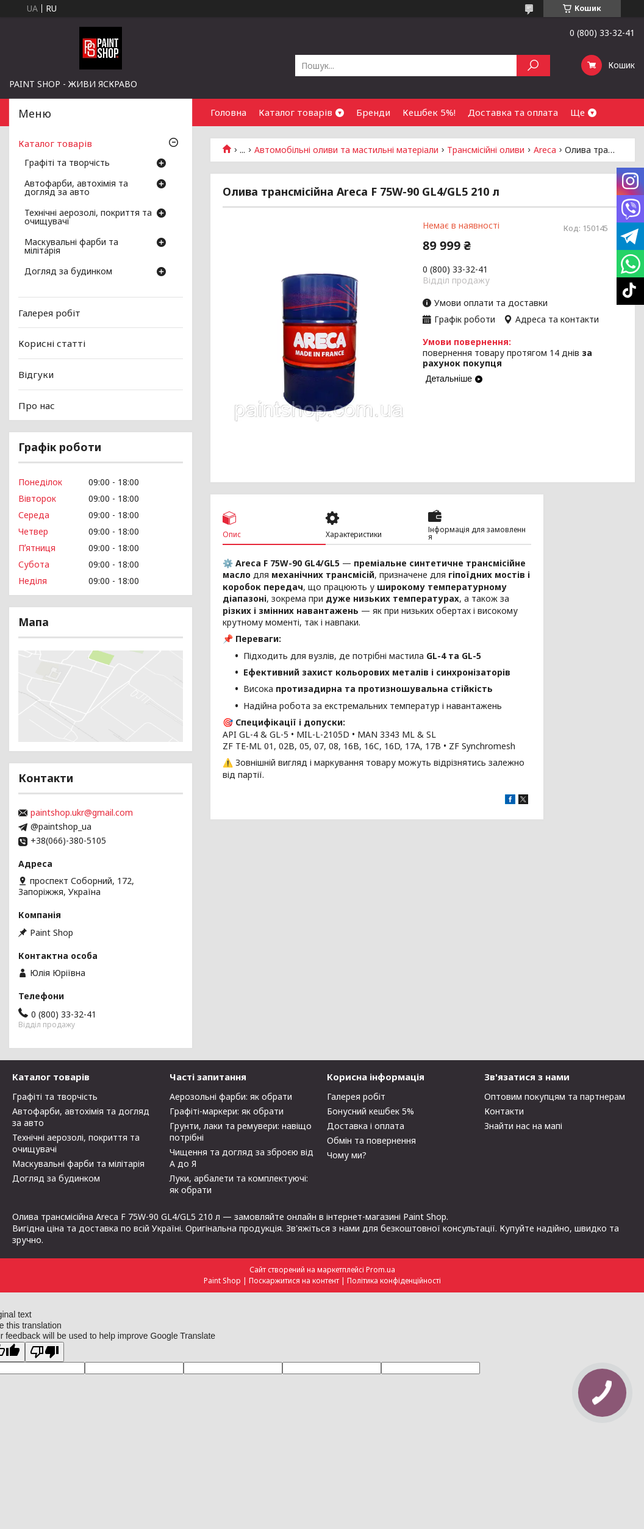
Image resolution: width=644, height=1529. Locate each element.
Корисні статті (51, 343)
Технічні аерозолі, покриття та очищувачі (88, 217)
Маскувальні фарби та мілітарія (71, 247)
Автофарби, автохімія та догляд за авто (76, 188)
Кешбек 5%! (429, 112)
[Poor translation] (44, 1352)
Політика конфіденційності (394, 1280)
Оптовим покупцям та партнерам (554, 1096)
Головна (228, 112)
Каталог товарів (295, 112)
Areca (545, 149)
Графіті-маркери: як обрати (227, 1111)
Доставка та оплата (513, 112)
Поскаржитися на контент (294, 1280)
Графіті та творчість (67, 163)
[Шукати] (533, 65)
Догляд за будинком (68, 272)
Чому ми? (347, 1155)
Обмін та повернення (371, 1140)
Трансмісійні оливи (485, 149)
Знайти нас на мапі (523, 1126)
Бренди (373, 112)
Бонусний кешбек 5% (370, 1111)
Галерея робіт (49, 313)
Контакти (504, 1111)
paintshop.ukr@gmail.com (81, 812)
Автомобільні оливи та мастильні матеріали (346, 149)
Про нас (36, 405)
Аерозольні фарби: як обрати (231, 1096)
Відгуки (36, 374)
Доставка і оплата (365, 1126)
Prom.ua (380, 1269)
